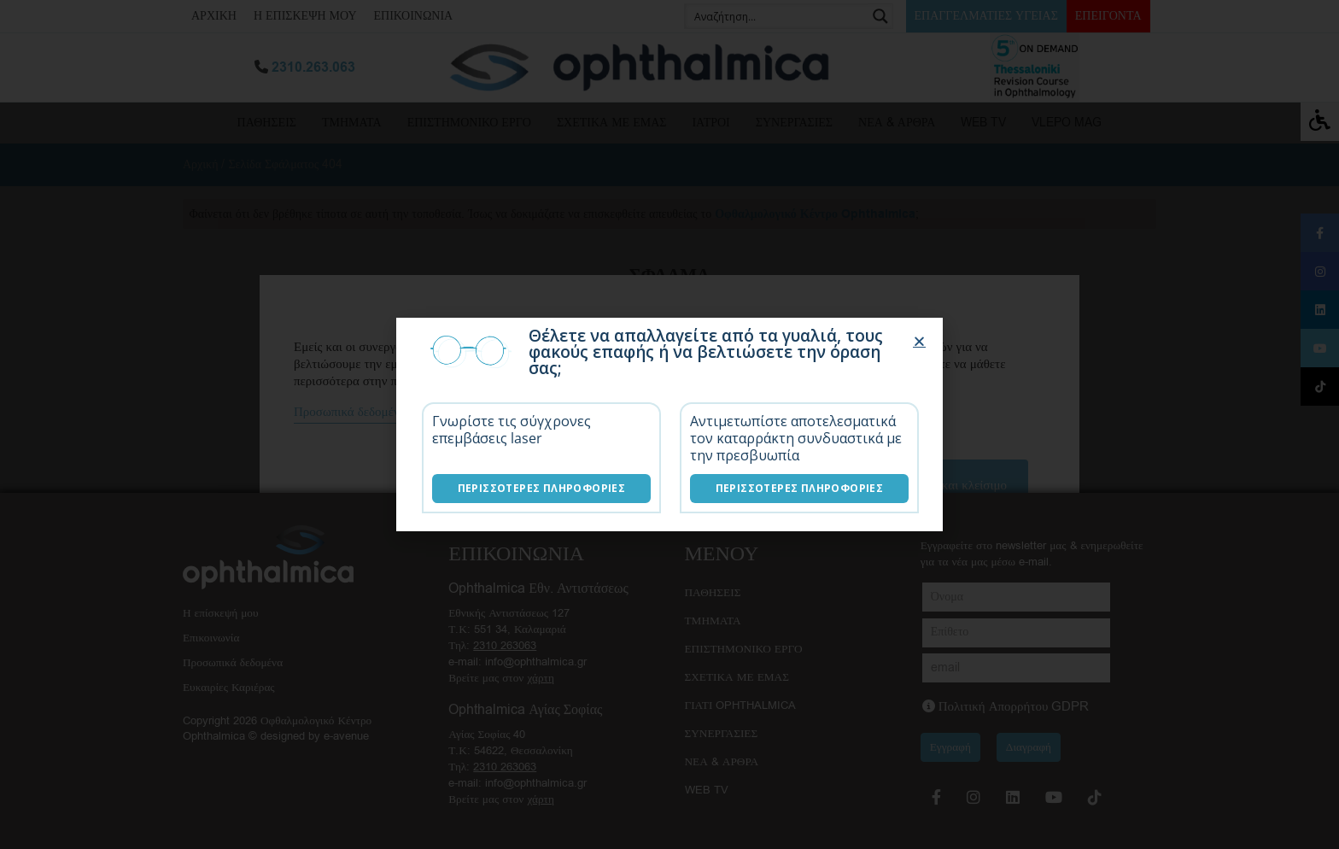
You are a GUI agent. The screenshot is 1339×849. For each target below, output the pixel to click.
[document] (669, 424)
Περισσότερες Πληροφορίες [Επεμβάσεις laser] (542, 488)
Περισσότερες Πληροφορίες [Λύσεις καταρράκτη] (800, 488)
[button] (919, 341)
